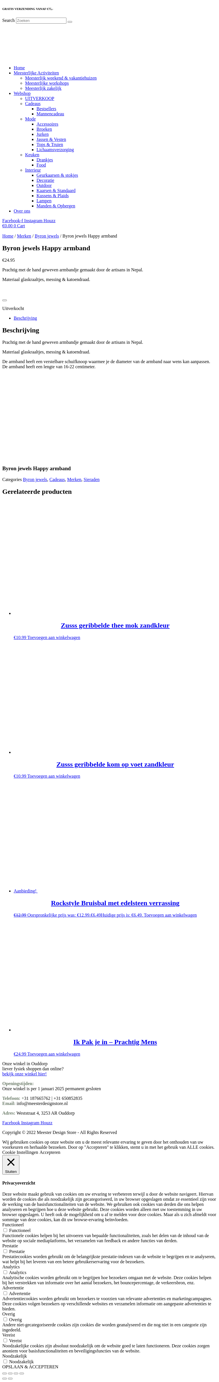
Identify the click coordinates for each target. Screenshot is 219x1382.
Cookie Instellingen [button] (20, 1152)
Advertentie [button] (13, 1287)
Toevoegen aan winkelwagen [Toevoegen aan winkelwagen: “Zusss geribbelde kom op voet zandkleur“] (53, 776)
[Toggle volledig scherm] (10, 1373)
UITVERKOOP (39, 98)
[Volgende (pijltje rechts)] (10, 1378)
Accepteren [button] (50, 1152)
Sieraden (92, 479)
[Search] (70, 22)
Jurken (42, 134)
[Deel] (16, 1373)
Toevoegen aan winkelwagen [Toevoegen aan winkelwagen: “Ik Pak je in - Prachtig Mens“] (53, 1054)
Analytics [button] (11, 1266)
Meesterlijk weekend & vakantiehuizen (61, 78)
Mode (30, 118)
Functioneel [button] (13, 1224)
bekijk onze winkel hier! (24, 1073)
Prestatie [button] (10, 1245)
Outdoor (44, 185)
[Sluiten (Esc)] (21, 1373)
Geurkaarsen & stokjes (57, 175)
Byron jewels (47, 236)
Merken (24, 236)
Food (41, 165)
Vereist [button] (8, 1335)
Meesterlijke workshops (47, 83)
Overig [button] (8, 1314)
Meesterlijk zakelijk (43, 88)
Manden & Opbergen (55, 205)
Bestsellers (46, 108)
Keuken (32, 154)
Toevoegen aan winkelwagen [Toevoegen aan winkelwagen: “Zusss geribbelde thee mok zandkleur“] (53, 637)
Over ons (22, 211)
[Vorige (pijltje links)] (4, 1378)
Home (19, 67)
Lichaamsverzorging (55, 149)
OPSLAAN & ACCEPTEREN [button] (30, 1366)
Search (8, 20)
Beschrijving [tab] (25, 318)
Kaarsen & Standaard (56, 190)
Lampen (43, 200)
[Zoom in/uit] (4, 1373)
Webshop (22, 93)
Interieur (33, 170)
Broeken (44, 129)
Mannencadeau (50, 113)
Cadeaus (32, 103)
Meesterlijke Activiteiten (36, 72)
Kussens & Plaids (52, 195)
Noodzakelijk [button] (14, 1356)
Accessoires (47, 124)
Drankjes (44, 159)
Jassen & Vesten (51, 139)
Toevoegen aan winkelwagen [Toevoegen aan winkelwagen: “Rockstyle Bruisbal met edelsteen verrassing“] (170, 915)
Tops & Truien (49, 144)
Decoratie (45, 180)
